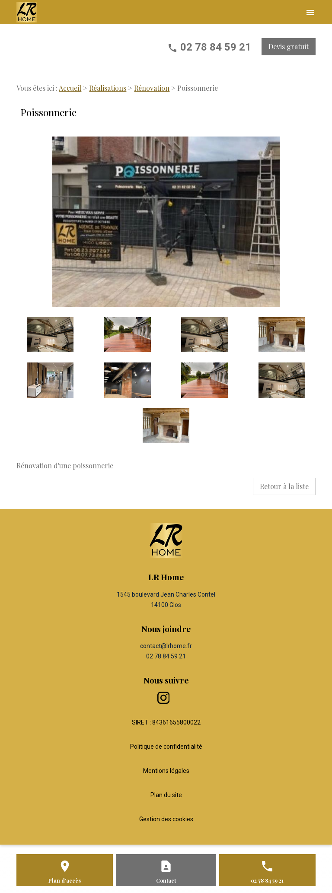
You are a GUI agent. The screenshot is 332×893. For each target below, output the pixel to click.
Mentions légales (166, 770)
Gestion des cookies (166, 819)
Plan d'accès (64, 880)
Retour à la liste (284, 486)
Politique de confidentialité (166, 746)
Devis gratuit (288, 46)
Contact (166, 880)
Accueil (70, 87)
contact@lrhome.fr (166, 645)
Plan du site (166, 794)
